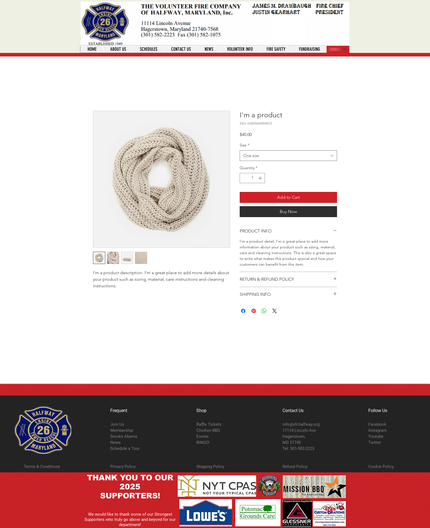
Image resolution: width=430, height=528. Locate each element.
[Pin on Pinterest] (253, 311)
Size (244, 145)
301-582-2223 (302, 448)
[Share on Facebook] (243, 311)
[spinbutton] (252, 178)
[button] (239, 49)
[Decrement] (244, 178)
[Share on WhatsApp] (264, 311)
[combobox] (288, 155)
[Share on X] (274, 311)
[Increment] (260, 178)
